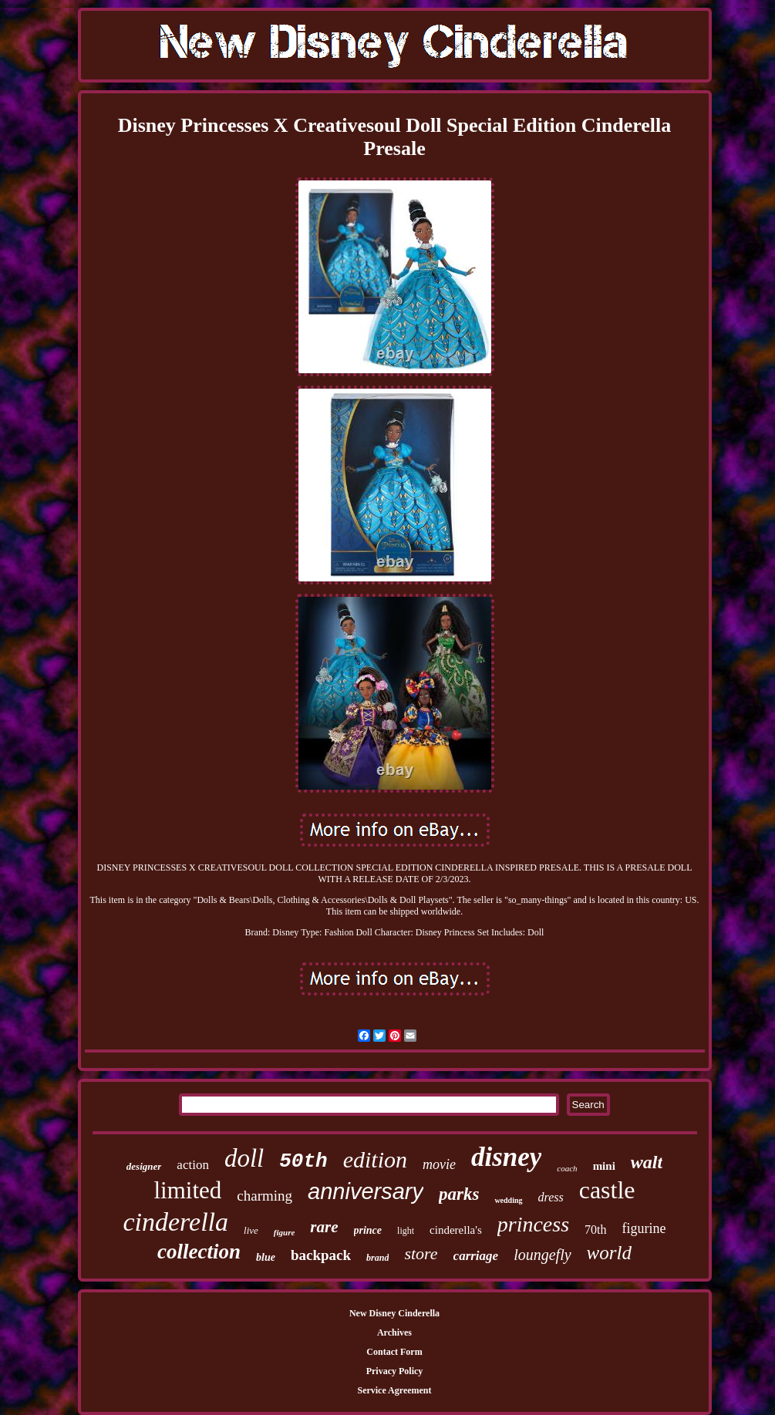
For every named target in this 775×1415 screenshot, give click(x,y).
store (420, 1253)
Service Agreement (394, 1390)
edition (375, 1159)
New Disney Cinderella (394, 1313)
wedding (508, 1200)
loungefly (542, 1254)
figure (284, 1232)
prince (368, 1230)
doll (244, 1158)
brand (377, 1257)
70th (595, 1229)
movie (439, 1164)
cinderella (175, 1222)
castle (607, 1190)
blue (265, 1257)
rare (324, 1227)
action (193, 1164)
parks (459, 1194)
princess (533, 1224)
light (405, 1230)
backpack (321, 1255)
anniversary (365, 1191)
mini (604, 1166)
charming (264, 1196)
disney (506, 1157)
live (251, 1230)
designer (144, 1166)
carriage (476, 1255)
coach (567, 1168)
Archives (394, 1332)
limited (187, 1190)
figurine (644, 1228)
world (609, 1252)
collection (199, 1251)
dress (551, 1197)
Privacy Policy (394, 1371)
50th (303, 1161)
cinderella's (456, 1230)
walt (646, 1162)
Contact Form (394, 1351)
